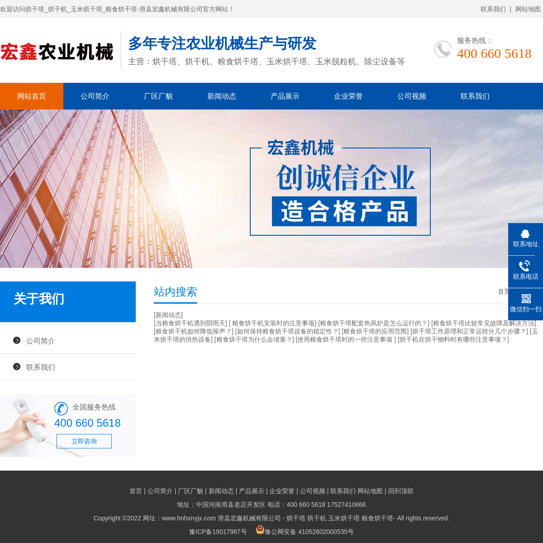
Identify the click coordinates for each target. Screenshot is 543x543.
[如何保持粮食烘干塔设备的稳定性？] (287, 331)
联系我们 (493, 9)
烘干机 (316, 518)
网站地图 (528, 9)
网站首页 (31, 96)
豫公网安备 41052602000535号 (305, 531)
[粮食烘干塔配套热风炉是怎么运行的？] (373, 323)
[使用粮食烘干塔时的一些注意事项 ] (345, 339)
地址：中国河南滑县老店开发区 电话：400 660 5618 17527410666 (271, 504)
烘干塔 (295, 518)
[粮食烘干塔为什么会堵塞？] (254, 339)
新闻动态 (221, 96)
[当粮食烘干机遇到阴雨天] (190, 323)
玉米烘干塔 (344, 518)
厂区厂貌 (158, 96)
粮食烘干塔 (377, 518)
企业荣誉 (348, 96)
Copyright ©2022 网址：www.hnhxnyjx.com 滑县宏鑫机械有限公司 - (190, 518)
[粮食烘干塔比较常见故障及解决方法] (483, 323)
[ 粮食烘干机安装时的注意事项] (273, 323)
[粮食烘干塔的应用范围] (375, 331)
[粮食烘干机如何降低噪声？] (193, 331)
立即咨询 (84, 441)
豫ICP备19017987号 (218, 531)
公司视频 (411, 96)
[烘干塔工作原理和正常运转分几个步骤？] (469, 331)
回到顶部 (401, 491)
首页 (504, 291)
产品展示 (285, 96)
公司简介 (95, 96)
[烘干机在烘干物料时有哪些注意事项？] (453, 339)
